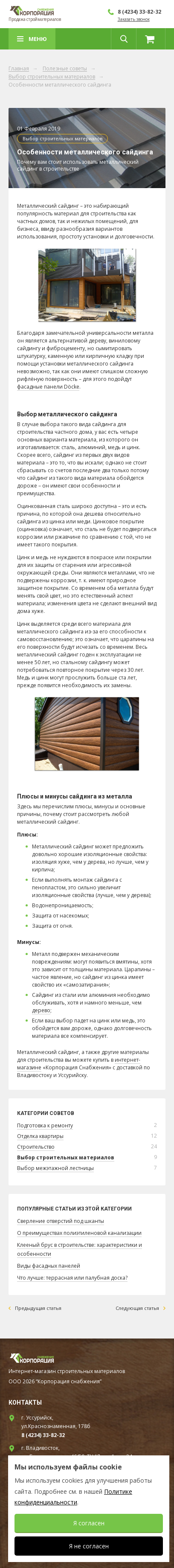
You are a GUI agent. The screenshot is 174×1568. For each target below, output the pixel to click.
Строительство (36, 1146)
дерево (41, 1010)
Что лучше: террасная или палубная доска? (72, 1277)
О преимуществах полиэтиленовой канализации (79, 1233)
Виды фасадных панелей (48, 1265)
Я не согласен (89, 1546)
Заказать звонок (134, 19)
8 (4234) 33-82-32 (139, 11)
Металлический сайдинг (48, 205)
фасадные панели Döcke (48, 386)
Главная (19, 69)
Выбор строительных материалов (52, 77)
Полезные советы (65, 69)
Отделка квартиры (40, 1136)
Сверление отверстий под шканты (60, 1221)
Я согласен (88, 1523)
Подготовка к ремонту (45, 1125)
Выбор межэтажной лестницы (55, 1168)
